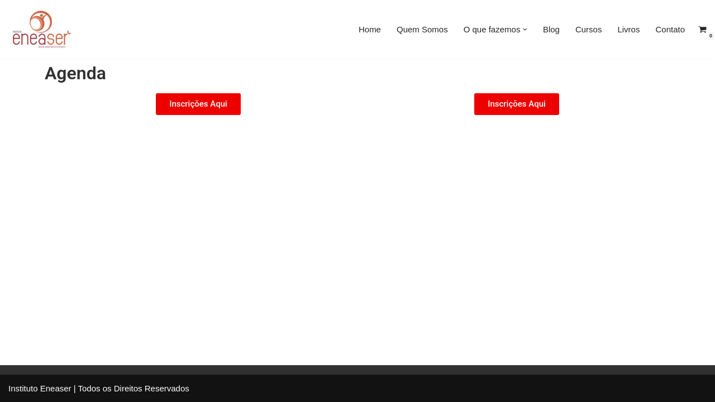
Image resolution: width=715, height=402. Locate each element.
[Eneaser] (41, 29)
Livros (628, 29)
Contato (670, 29)
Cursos (588, 29)
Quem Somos (422, 29)
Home (370, 29)
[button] (525, 29)
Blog (551, 29)
